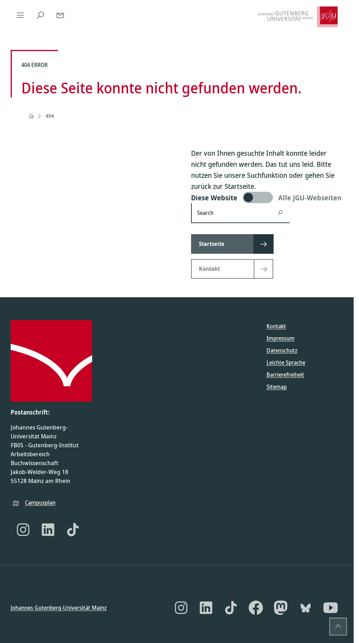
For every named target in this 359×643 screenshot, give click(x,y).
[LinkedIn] (48, 530)
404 (50, 115)
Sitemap (276, 387)
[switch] (267, 197)
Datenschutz (281, 350)
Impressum (280, 338)
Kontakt (276, 326)
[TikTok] (73, 530)
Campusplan (40, 502)
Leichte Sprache (285, 362)
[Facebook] (256, 608)
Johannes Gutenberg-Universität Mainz (59, 607)
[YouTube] (330, 608)
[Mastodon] (281, 608)
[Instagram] (23, 530)
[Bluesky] (306, 608)
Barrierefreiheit (285, 375)
